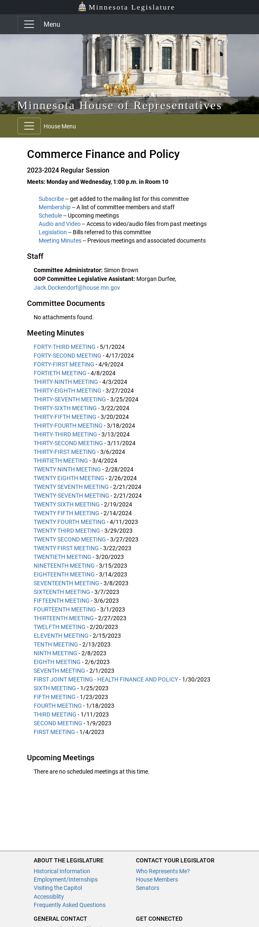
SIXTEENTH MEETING (62, 592)
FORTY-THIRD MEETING (65, 346)
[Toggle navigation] (29, 24)
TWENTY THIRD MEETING (67, 530)
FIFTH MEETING (55, 697)
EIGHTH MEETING (57, 662)
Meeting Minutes (60, 240)
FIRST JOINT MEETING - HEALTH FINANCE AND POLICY (106, 679)
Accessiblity (49, 896)
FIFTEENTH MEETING (62, 600)
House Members (157, 879)
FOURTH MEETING (58, 705)
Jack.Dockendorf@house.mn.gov (77, 287)
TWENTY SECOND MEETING (70, 539)
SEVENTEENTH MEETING (66, 583)
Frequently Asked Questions (70, 905)
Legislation (53, 232)
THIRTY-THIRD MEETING (65, 434)
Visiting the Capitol (58, 887)
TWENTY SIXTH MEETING (67, 504)
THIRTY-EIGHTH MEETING (67, 390)
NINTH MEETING (55, 653)
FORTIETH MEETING (60, 373)
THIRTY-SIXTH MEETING (65, 408)
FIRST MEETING (54, 732)
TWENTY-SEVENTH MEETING (71, 495)
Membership (55, 207)
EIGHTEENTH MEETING (64, 574)
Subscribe (51, 198)
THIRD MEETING (55, 714)
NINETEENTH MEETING (64, 565)
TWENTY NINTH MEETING (67, 469)
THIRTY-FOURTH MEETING (68, 425)
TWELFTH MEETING (60, 627)
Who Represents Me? (163, 871)
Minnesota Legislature (126, 6)
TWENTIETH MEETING (62, 557)
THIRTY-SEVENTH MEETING (70, 399)
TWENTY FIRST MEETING (66, 548)
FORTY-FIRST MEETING (64, 364)
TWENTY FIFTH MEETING (66, 513)
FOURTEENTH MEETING (65, 609)
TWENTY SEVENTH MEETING (71, 487)
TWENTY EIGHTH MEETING (69, 478)
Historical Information (62, 871)
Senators (147, 887)
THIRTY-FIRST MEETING (65, 451)
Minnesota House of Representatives (119, 105)
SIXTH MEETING (55, 688)
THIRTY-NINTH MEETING (66, 381)
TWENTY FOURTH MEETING (70, 522)
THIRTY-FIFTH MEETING (65, 416)
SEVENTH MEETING (59, 670)
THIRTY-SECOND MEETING (68, 443)
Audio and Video (60, 223)
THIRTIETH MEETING (61, 460)
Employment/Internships (66, 879)
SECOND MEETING (58, 723)
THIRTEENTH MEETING (64, 618)
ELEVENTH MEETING (61, 635)
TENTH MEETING (56, 644)
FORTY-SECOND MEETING (67, 355)
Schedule (50, 215)
